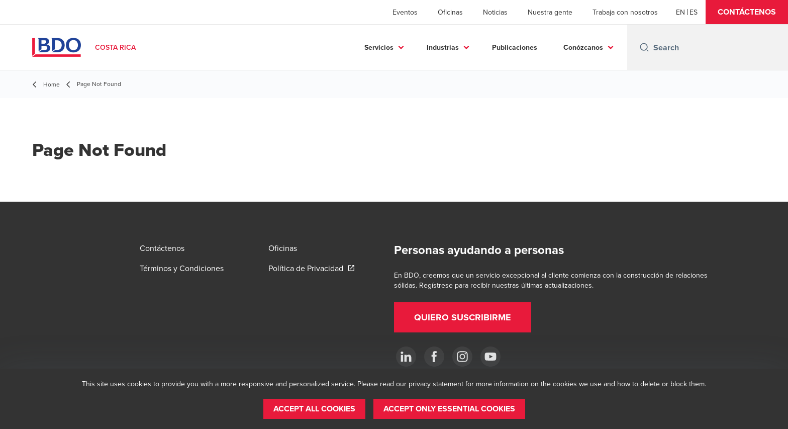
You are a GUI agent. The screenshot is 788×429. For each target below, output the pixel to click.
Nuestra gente (550, 12)
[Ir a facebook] (434, 357)
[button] (747, 12)
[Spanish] (694, 12)
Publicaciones (514, 47)
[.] (406, 357)
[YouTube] (490, 357)
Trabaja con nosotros (625, 12)
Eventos (405, 12)
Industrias (443, 47)
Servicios (378, 47)
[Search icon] (644, 47)
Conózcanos (583, 47)
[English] (680, 12)
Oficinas (450, 12)
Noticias (495, 12)
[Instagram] (462, 357)
